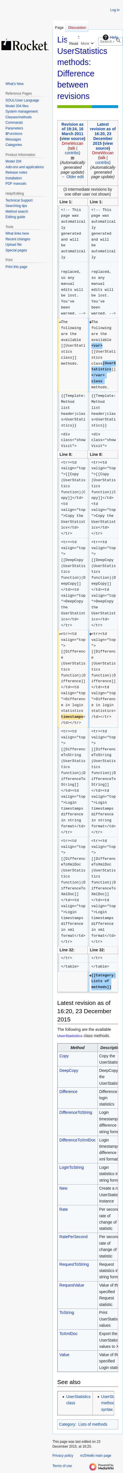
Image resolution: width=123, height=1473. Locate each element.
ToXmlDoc (69, 1333)
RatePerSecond (74, 1236)
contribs (72, 153)
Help (109, 37)
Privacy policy (62, 1456)
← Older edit (72, 176)
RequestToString (74, 1264)
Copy (64, 1056)
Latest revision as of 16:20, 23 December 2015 (103, 134)
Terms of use (62, 1466)
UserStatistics (70, 1036)
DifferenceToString (76, 1112)
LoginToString (72, 1167)
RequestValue (72, 1285)
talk (72, 148)
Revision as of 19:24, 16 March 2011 (73, 129)
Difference (69, 1091)
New (63, 1188)
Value (64, 1354)
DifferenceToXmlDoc (78, 1140)
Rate (64, 1209)
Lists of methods (92, 1424)
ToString (67, 1312)
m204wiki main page (95, 1456)
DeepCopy (69, 1070)
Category (67, 1424)
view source (72, 138)
